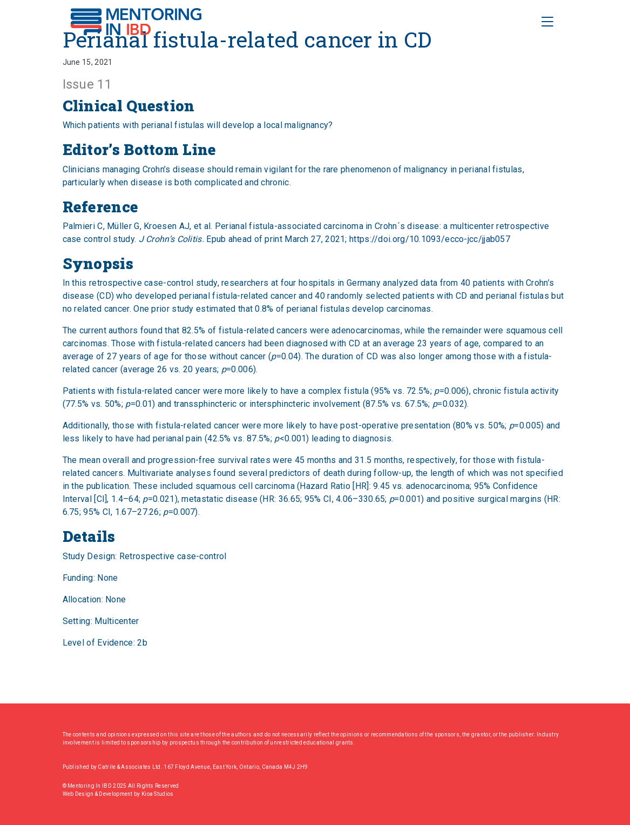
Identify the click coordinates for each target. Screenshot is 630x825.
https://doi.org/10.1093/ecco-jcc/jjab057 (429, 239)
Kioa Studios (157, 794)
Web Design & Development (98, 794)
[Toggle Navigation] (547, 21)
